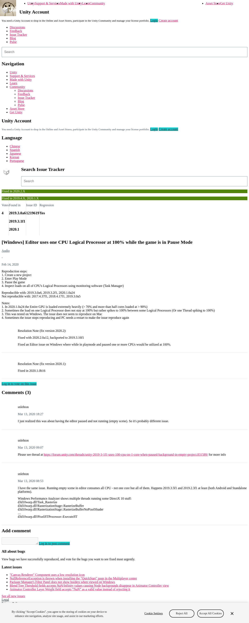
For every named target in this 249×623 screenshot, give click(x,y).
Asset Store (212, 3)
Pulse (13, 42)
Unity (31, 3)
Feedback (16, 31)
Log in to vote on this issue (19, 383)
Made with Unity (71, 3)
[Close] (232, 615)
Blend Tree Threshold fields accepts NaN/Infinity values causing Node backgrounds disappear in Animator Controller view (89, 587)
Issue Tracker (18, 34)
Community (97, 3)
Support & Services (47, 3)
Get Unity (226, 3)
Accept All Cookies (210, 615)
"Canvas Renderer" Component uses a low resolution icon (47, 576)
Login (154, 20)
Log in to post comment (58, 544)
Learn (86, 3)
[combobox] (124, 52)
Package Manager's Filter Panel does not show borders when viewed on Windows (62, 583)
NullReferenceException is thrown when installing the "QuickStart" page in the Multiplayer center (73, 579)
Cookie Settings (154, 615)
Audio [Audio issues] (6, 250)
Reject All (182, 615)
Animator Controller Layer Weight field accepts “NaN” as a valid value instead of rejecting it (70, 590)
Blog (13, 38)
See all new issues (13, 597)
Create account (168, 20)
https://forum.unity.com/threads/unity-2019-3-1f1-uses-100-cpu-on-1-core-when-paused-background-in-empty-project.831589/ (126, 454)
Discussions (17, 27)
